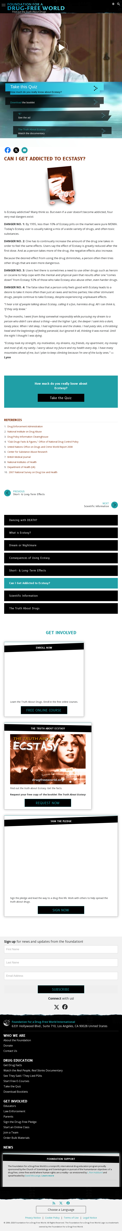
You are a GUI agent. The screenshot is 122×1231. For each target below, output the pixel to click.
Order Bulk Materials (16, 1138)
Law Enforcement (14, 1111)
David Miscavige (33, 1175)
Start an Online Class (16, 1127)
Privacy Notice (33, 1217)
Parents (8, 1116)
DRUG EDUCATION (18, 1060)
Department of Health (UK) (21, 467)
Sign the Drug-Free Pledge (20, 1122)
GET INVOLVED (61, 632)
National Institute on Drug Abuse (24, 431)
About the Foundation (17, 1040)
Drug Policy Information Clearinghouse (27, 436)
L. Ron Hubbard (95, 1172)
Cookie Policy (52, 1217)
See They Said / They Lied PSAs (22, 1076)
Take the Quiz (12, 1086)
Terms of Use (71, 1217)
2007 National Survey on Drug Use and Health (33, 472)
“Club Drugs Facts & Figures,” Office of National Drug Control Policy (42, 441)
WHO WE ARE (14, 1036)
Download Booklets (15, 1091)
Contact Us (10, 1051)
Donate (8, 1045)
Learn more (48, 1175)
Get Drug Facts (12, 1065)
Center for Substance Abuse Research (27, 451)
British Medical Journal (19, 456)
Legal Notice (90, 1217)
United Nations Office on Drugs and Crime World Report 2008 (40, 446)
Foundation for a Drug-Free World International (43, 1022)
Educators (9, 1106)
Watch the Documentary (33, 1070)
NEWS (8, 1147)
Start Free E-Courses (16, 1081)
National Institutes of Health (22, 462)
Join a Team (10, 1132)
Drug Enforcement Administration (25, 426)
